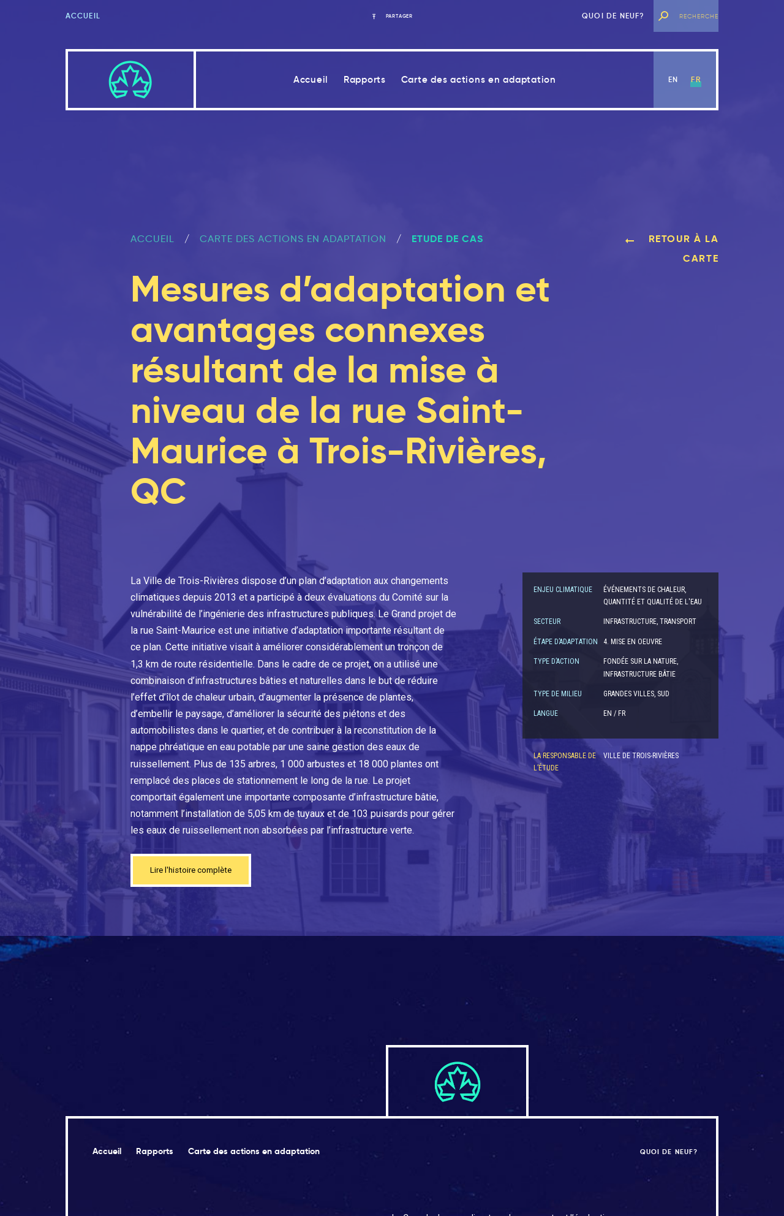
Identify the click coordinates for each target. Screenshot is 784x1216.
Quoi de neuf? (613, 15)
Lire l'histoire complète (199, 872)
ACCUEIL (152, 239)
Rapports (365, 79)
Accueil (83, 15)
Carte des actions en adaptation (478, 79)
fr (695, 79)
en (673, 79)
